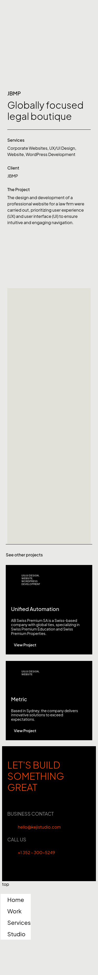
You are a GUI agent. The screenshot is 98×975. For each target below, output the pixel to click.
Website (15, 154)
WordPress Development (50, 154)
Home (15, 899)
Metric (19, 699)
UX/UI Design (62, 148)
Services (19, 922)
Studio (16, 934)
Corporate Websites (27, 148)
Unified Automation (35, 609)
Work (14, 911)
